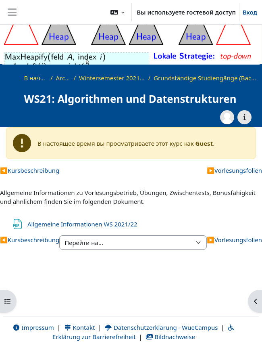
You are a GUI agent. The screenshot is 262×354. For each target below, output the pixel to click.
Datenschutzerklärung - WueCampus (161, 327)
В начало (35, 78)
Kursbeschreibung (29, 170)
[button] (117, 12)
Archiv (63, 78)
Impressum (33, 327)
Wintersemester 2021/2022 (112, 78)
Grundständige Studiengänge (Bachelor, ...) (206, 78)
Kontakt (79, 327)
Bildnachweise (170, 337)
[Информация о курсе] (244, 117)
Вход (250, 12)
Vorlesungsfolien (234, 170)
